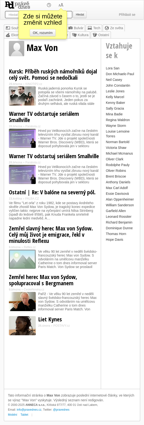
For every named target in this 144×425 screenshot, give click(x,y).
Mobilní (12, 414)
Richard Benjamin (119, 222)
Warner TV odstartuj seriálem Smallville (54, 156)
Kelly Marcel (115, 97)
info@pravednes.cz (29, 409)
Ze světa (113, 28)
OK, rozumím (43, 33)
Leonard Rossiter (119, 216)
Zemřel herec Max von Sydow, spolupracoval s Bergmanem (43, 280)
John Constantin (118, 85)
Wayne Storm (116, 126)
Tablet (24, 414)
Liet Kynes (50, 319)
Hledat (80, 14)
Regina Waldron (118, 120)
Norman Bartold (117, 142)
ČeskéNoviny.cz (34, 289)
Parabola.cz (33, 126)
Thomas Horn (116, 234)
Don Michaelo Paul (120, 74)
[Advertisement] (120, 314)
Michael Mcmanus (119, 153)
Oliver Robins (116, 171)
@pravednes (61, 409)
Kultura (80, 35)
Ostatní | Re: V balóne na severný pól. (52, 192)
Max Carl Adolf (117, 188)
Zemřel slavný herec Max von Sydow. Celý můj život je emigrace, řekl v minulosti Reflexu (51, 234)
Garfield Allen (116, 211)
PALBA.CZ (32, 198)
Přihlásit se (127, 15)
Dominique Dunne (119, 228)
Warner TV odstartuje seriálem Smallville (44, 117)
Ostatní (100, 35)
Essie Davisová (117, 194)
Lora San (113, 68)
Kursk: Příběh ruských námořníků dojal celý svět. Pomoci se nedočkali (53, 74)
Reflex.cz (30, 247)
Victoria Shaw (116, 148)
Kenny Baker (115, 103)
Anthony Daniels (118, 182)
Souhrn (14, 28)
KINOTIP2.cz (33, 84)
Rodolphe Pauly (118, 165)
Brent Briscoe (116, 176)
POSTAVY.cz (61, 325)
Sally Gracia (115, 108)
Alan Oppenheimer (120, 199)
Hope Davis (114, 239)
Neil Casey (114, 80)
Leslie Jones (115, 91)
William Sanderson (120, 205)
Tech (93, 28)
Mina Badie (114, 114)
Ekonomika (17, 35)
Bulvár (76, 28)
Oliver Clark (114, 159)
